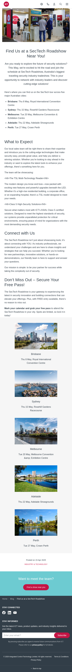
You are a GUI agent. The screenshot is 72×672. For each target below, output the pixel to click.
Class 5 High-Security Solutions (25, 204)
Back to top (36, 669)
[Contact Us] (48, 4)
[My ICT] (54, 4)
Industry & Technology (36, 564)
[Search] (60, 4)
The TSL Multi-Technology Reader (26, 178)
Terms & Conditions (61, 657)
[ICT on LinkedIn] (9, 612)
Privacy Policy (36, 660)
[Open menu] (67, 4)
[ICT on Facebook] (4, 612)
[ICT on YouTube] (15, 612)
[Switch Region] (41, 4)
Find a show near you (36, 587)
